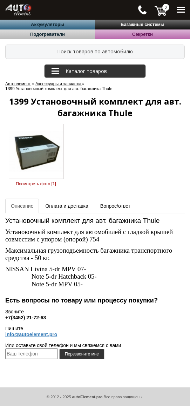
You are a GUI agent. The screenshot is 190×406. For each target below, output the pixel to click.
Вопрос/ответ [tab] (115, 206)
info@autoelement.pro (31, 334)
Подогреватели (47, 34)
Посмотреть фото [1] (36, 183)
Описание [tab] (22, 206)
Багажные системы (142, 24)
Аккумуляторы (47, 24)
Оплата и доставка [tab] (66, 206)
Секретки (142, 34)
